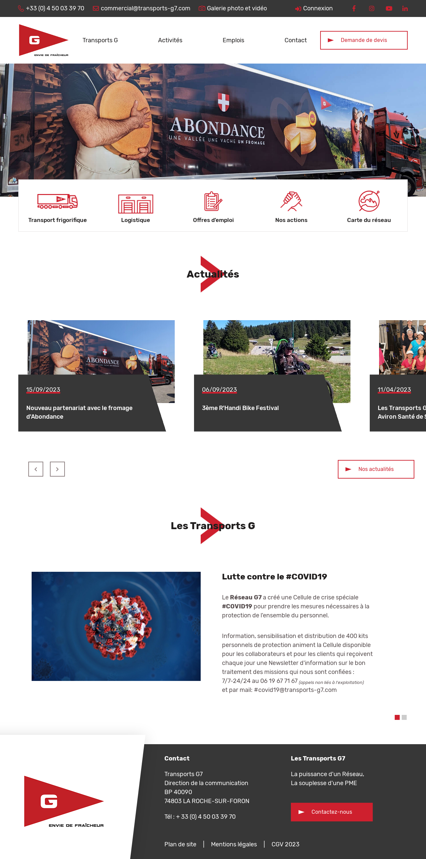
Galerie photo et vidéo (237, 8)
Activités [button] (170, 40)
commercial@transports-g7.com (145, 8)
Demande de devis (364, 40)
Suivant (57, 469)
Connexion (318, 8)
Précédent (35, 469)
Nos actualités (376, 469)
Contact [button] (296, 40)
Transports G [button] (100, 40)
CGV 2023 (286, 844)
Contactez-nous (332, 812)
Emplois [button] (233, 40)
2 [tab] (404, 717)
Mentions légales (234, 844)
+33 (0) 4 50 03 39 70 (55, 8)
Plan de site (180, 844)
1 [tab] (397, 717)
